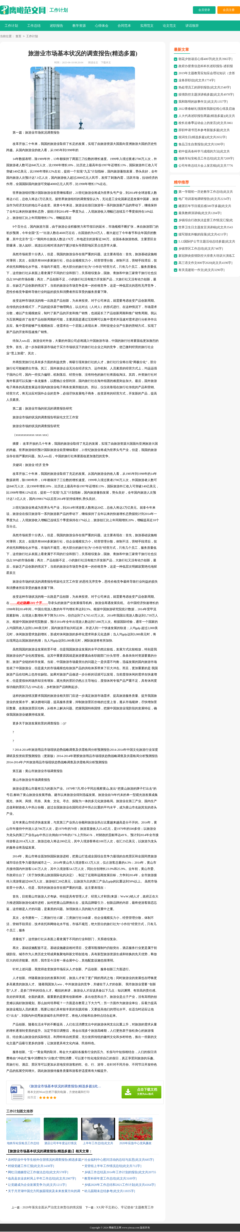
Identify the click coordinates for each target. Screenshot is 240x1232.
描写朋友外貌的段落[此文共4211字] (202, 234)
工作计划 (58, 10)
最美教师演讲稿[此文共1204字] (199, 213)
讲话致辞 (192, 25)
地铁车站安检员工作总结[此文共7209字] (206, 159)
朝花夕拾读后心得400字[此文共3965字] (205, 59)
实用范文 (147, 25)
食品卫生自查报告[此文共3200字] (201, 144)
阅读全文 (93, 62)
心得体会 (101, 25)
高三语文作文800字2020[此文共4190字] (205, 263)
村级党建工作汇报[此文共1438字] (31, 1166)
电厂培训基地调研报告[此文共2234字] (204, 199)
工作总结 (34, 25)
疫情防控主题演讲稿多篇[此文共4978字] (206, 95)
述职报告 (56, 25)
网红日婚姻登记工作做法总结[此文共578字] (38, 1172)
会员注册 (229, 9)
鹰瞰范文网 (115, 1228)
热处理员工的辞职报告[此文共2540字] (204, 87)
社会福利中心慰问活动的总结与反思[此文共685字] (119, 1160)
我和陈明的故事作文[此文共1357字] (203, 102)
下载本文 (106, 62)
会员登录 (204, 9)
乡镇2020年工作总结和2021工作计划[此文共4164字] (119, 1185)
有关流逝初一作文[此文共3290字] (201, 270)
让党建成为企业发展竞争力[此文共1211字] (37, 1185)
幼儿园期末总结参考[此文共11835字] (109, 1191)
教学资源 (79, 25)
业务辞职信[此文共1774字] (196, 80)
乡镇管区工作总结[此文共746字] (200, 249)
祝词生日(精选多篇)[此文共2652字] (202, 137)
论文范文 (169, 25)
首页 (18, 36)
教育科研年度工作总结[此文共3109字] (110, 1179)
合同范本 (124, 25)
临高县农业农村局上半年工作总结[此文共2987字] (42, 1179)
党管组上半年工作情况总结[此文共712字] (112, 1166)
